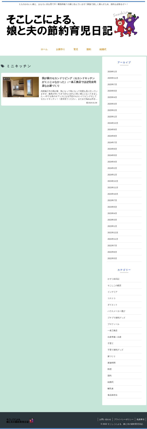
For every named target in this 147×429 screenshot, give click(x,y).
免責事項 (140, 419)
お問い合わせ (105, 419)
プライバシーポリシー (124, 419)
